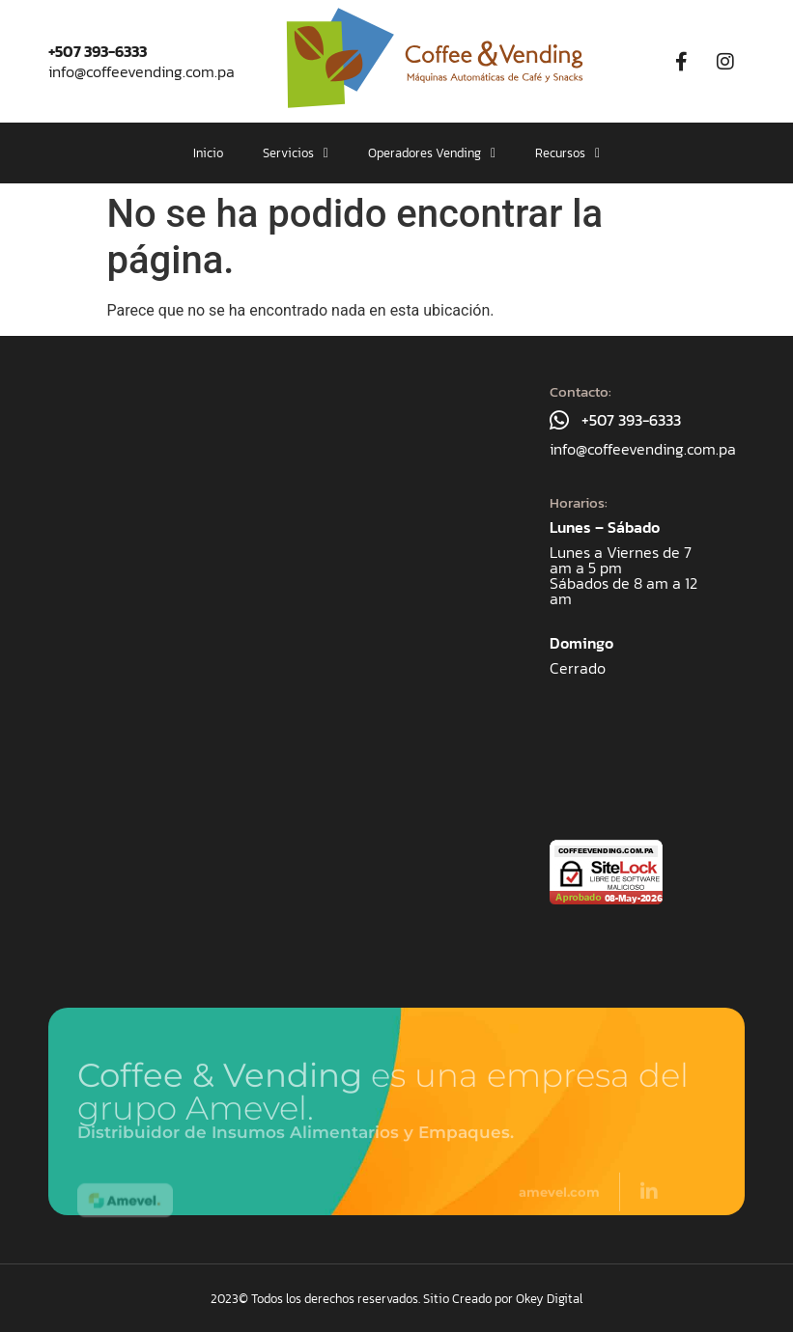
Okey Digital (549, 1299)
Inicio (208, 153)
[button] (295, 153)
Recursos (567, 153)
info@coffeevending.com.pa (141, 71)
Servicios (295, 153)
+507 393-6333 (97, 51)
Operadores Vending (432, 153)
